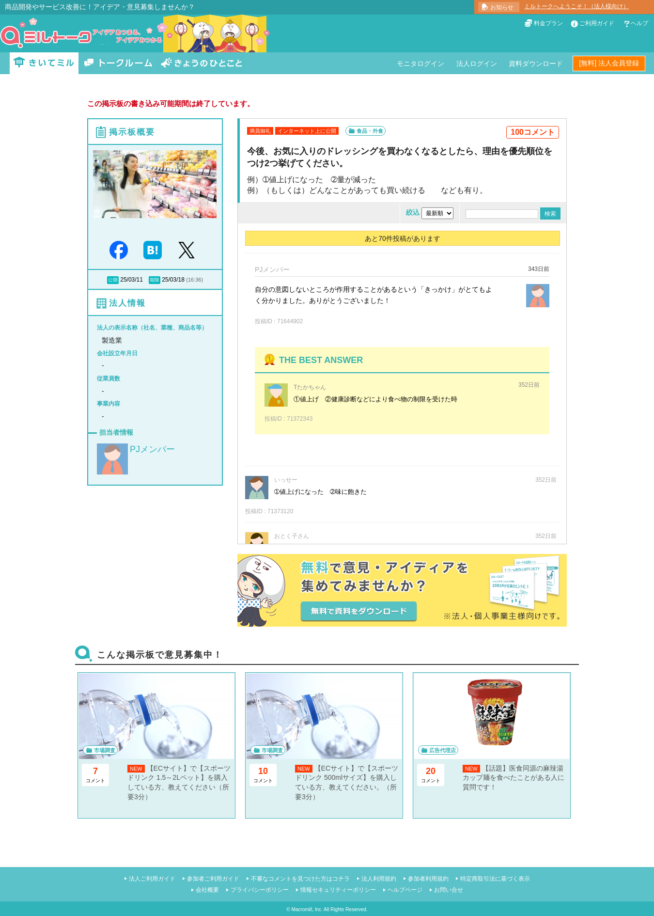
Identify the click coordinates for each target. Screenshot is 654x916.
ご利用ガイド (596, 23)
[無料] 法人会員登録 (609, 63)
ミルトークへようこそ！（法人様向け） (576, 6)
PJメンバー (152, 449)
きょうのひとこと (201, 63)
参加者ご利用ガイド (213, 878)
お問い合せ (448, 889)
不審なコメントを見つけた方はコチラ (300, 878)
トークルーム (118, 63)
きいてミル (44, 63)
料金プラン (548, 23)
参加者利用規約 (428, 878)
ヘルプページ (405, 889)
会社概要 (207, 889)
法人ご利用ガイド (152, 878)
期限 (154, 280)
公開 (113, 280)
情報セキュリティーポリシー (338, 889)
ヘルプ (639, 23)
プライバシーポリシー (260, 889)
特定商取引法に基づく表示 (495, 878)
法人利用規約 (378, 878)
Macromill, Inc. (306, 909)
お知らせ (502, 7)
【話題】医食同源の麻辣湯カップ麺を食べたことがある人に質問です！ (513, 777)
